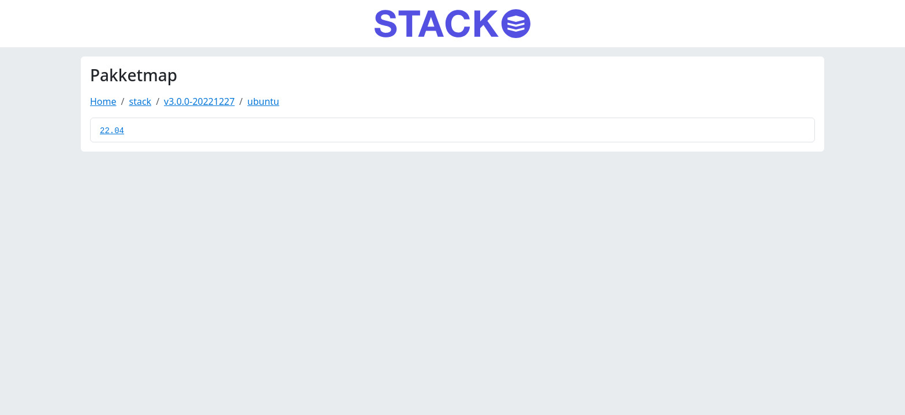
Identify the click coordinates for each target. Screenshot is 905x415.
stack (140, 101)
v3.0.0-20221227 (199, 101)
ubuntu (263, 101)
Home (103, 101)
